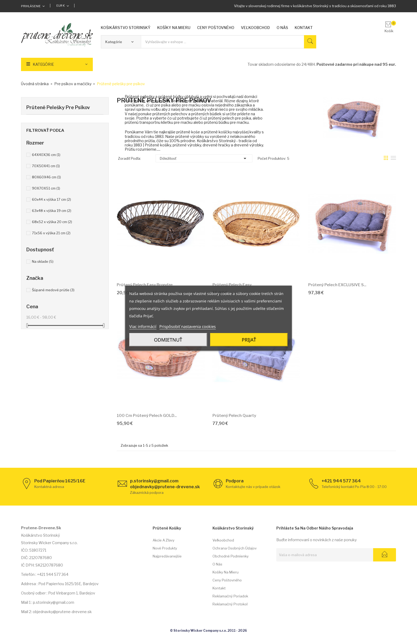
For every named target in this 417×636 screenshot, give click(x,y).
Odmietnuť (168, 340)
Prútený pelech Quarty (234, 415)
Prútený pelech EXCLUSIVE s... (337, 285)
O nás (217, 564)
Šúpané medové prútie (53, 290)
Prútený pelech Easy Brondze (145, 285)
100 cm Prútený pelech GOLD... (147, 415)
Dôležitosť (204, 158)
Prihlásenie (31, 6)
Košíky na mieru (225, 572)
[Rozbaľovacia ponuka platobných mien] (62, 5)
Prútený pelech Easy (232, 285)
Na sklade (42, 261)
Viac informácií (142, 326)
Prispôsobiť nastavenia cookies (187, 326)
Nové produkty (165, 548)
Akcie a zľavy (163, 540)
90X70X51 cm (46, 188)
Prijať (249, 340)
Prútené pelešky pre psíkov (58, 107)
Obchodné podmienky (230, 556)
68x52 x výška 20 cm (52, 222)
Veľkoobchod (223, 540)
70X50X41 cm (46, 166)
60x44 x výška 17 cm (51, 199)
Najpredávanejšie (167, 556)
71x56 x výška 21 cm (51, 233)
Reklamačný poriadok (230, 596)
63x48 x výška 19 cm (51, 210)
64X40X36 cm (46, 155)
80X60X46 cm (46, 177)
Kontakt (219, 588)
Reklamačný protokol (230, 604)
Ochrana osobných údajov (234, 548)
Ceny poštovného (227, 580)
